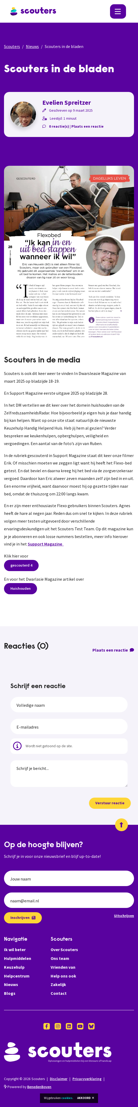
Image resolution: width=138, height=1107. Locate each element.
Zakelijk (58, 984)
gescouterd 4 (21, 565)
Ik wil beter (15, 949)
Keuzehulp (14, 967)
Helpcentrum (17, 976)
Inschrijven (22, 917)
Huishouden (20, 588)
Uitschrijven (124, 916)
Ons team (60, 958)
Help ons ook (63, 976)
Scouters (12, 46)
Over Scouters (64, 949)
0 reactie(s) (59, 126)
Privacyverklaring (87, 1079)
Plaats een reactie (87, 126)
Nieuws (32, 46)
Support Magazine (46, 544)
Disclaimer (58, 1079)
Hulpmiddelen (17, 958)
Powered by (27, 1087)
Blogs (9, 993)
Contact (59, 993)
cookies (66, 1098)
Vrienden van (63, 967)
